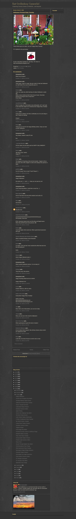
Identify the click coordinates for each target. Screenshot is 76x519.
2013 (16, 378)
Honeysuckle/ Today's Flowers (23, 437)
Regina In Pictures (20, 119)
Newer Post (16, 349)
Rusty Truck (19, 442)
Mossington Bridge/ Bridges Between (24, 450)
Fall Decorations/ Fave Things (23, 446)
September (19, 465)
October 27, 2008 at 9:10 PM (22, 173)
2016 (16, 372)
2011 (16, 382)
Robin (17, 227)
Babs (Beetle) (19, 193)
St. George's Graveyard (21, 458)
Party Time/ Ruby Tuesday (22, 435)
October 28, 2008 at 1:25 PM (22, 290)
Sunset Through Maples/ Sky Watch (24, 444)
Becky (17, 150)
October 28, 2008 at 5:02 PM (22, 317)
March (17, 477)
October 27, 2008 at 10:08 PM (23, 190)
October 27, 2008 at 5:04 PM (22, 78)
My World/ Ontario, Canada (22, 421)
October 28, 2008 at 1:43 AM (22, 224)
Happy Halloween (20, 396)
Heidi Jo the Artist (20, 293)
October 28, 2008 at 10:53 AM (23, 266)
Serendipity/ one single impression (24, 454)
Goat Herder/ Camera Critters (23, 456)
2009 (16, 386)
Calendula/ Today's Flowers (22, 406)
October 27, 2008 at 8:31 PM (22, 147)
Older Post (46, 349)
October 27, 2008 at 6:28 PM (22, 121)
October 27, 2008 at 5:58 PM (22, 108)
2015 (16, 374)
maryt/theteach (19, 103)
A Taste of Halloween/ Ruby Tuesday (24, 419)
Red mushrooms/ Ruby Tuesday (23, 448)
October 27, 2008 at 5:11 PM (22, 87)
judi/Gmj (18, 169)
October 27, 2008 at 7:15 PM (22, 130)
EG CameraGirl (23, 485)
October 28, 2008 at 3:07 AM (22, 233)
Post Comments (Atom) (34, 353)
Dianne (17, 255)
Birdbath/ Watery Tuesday (22, 433)
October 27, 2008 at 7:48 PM (22, 140)
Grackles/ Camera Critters (22, 425)
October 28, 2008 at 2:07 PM (22, 303)
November (18, 392)
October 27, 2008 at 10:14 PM (23, 197)
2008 (16, 388)
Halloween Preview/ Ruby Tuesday (24, 402)
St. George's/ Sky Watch (21, 460)
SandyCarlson (19, 207)
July (17, 469)
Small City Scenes (20, 214)
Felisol (17, 90)
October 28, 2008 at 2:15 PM (22, 310)
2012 (16, 380)
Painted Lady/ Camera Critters (23, 439)
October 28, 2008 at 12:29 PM (23, 283)
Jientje (17, 313)
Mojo (17, 336)
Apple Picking (19, 410)
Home (31, 349)
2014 (16, 376)
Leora (17, 286)
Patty (17, 124)
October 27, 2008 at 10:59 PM (23, 211)
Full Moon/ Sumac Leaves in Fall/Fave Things (26, 431)
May (17, 473)
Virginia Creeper (20, 427)
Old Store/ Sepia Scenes (21, 415)
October (18, 394)
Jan (16, 306)
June (17, 471)
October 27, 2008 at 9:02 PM (22, 166)
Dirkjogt (18, 269)
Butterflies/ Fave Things (21, 462)
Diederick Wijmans (20, 328)
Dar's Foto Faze (19, 321)
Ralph (17, 159)
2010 (16, 384)
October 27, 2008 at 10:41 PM (23, 204)
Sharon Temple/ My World (22, 404)
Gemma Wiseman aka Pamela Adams (25, 236)
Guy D (17, 111)
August (18, 467)
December (18, 390)
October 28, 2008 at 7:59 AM (22, 252)
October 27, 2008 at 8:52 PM (22, 156)
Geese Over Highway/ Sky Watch (24, 413)
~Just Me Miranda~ (20, 143)
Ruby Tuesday (20, 68)
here (24, 181)
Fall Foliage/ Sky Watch (21, 429)
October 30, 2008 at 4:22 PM (22, 340)
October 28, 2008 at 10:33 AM (23, 259)
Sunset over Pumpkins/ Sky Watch (24, 398)
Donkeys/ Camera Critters (22, 408)
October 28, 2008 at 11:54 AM (23, 273)
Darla (17, 243)
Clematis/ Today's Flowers (22, 452)
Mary (17, 200)
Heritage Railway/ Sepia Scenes (23, 400)
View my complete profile (19, 492)
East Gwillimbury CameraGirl (25, 4)
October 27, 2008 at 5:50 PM (22, 100)
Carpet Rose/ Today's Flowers (23, 423)
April (17, 475)
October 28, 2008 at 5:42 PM (22, 325)
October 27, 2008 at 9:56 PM (22, 183)
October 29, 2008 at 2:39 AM (22, 333)
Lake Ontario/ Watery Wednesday (24, 417)
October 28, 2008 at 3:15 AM (22, 240)
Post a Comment (18, 343)
